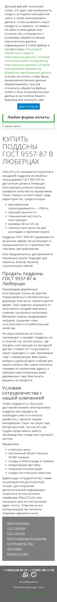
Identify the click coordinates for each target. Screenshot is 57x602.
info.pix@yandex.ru (28, 581)
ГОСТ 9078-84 (16, 528)
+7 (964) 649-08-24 (15, 570)
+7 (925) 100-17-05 (42, 570)
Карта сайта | (14, 593)
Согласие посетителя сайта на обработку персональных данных (27, 60)
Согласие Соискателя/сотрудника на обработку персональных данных (28, 68)
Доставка (14, 549)
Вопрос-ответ (18, 554)
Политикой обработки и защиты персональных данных (23, 53)
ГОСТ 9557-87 (16, 533)
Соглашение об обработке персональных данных (34, 595)
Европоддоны (18, 523)
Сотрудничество (20, 544)
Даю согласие (28, 106)
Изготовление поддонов (27, 539)
